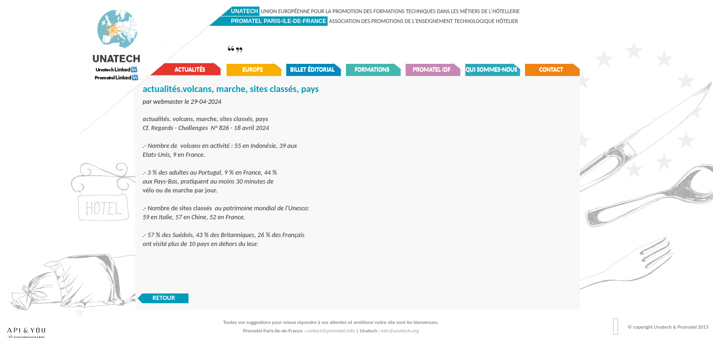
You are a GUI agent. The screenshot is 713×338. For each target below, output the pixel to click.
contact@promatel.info (330, 331)
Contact (551, 69)
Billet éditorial (312, 69)
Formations (372, 69)
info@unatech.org (400, 331)
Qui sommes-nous (491, 69)
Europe (252, 69)
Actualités (190, 69)
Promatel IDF (432, 69)
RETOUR (164, 298)
